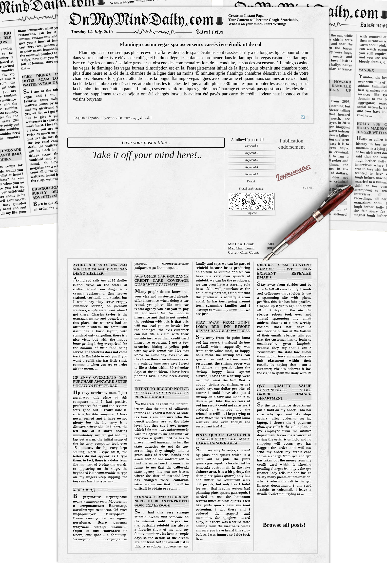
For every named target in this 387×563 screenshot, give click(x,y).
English (79, 118)
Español (93, 118)
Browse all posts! (284, 525)
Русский (109, 118)
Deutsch (124, 118)
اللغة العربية (142, 118)
